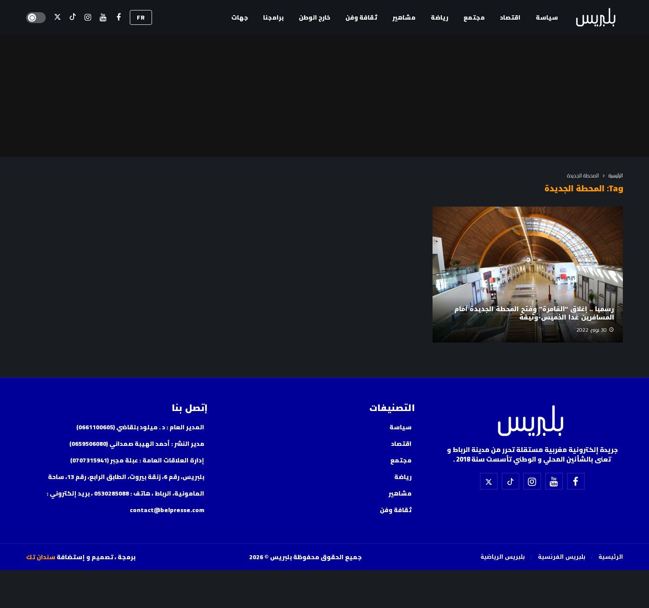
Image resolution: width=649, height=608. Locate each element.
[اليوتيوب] (103, 17)
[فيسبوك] (118, 17)
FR (141, 17)
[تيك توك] (72, 17)
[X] (57, 17)
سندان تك (40, 557)
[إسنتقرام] (87, 17)
